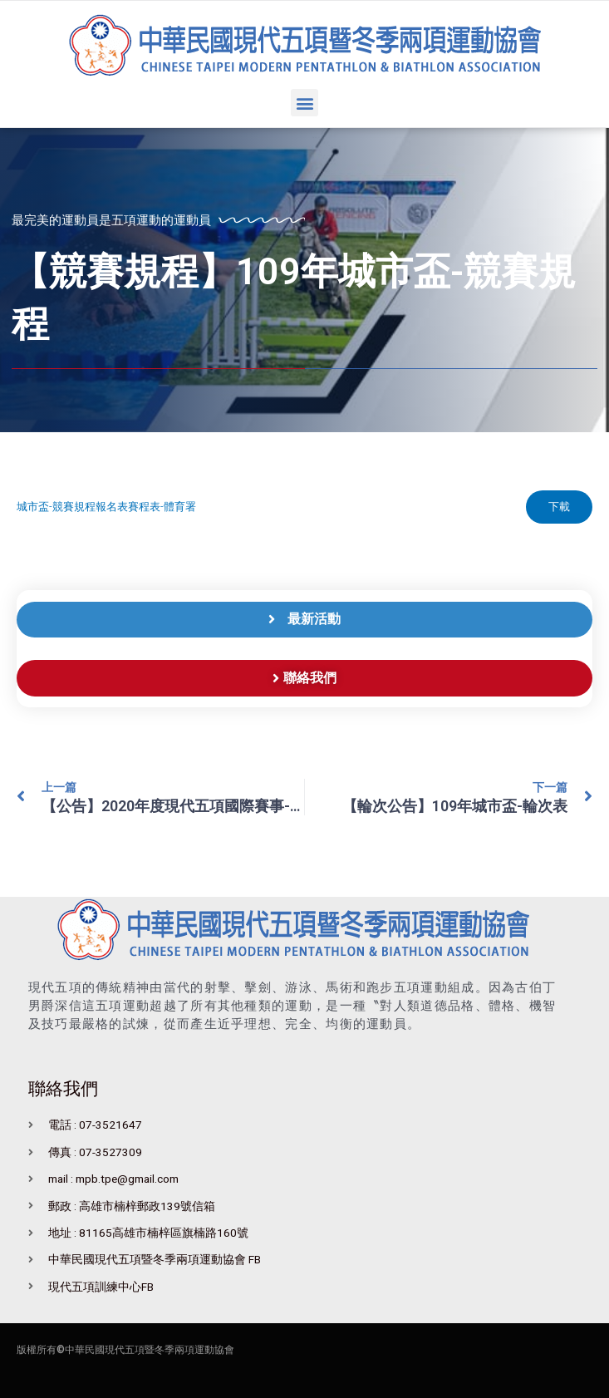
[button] (304, 102)
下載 (558, 506)
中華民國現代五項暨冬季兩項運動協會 (149, 1350)
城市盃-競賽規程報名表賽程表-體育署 (106, 507)
